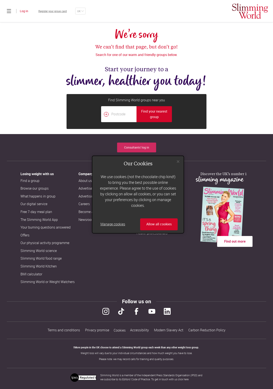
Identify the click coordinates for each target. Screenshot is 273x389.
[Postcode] (118, 114)
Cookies (120, 330)
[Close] (178, 161)
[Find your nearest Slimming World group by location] (106, 114)
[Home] (250, 11)
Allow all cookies (159, 224)
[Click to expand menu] (9, 11)
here (186, 378)
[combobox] (136, 114)
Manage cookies (112, 224)
